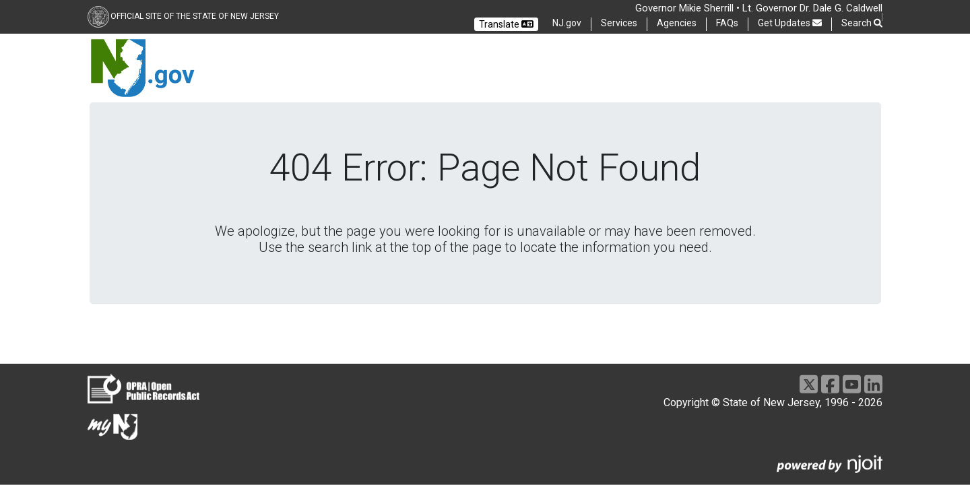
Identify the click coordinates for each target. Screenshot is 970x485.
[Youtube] (852, 384)
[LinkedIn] (873, 384)
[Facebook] (830, 384)
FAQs (727, 23)
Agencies (677, 23)
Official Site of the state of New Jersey (194, 16)
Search (861, 23)
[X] (809, 384)
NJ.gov (566, 23)
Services (619, 23)
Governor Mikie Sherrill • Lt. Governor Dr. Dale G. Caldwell (758, 8)
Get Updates (790, 23)
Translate (506, 24)
